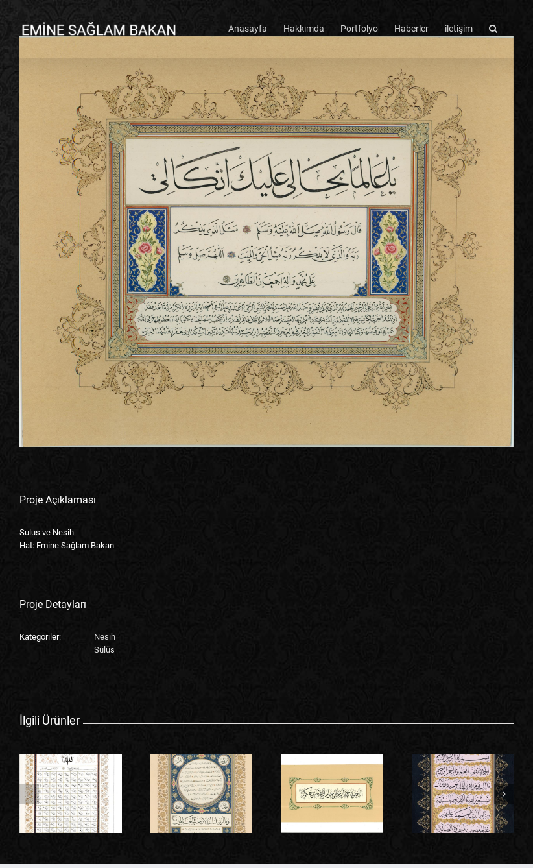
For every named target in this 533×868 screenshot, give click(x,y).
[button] (493, 27)
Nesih (104, 637)
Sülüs (104, 650)
